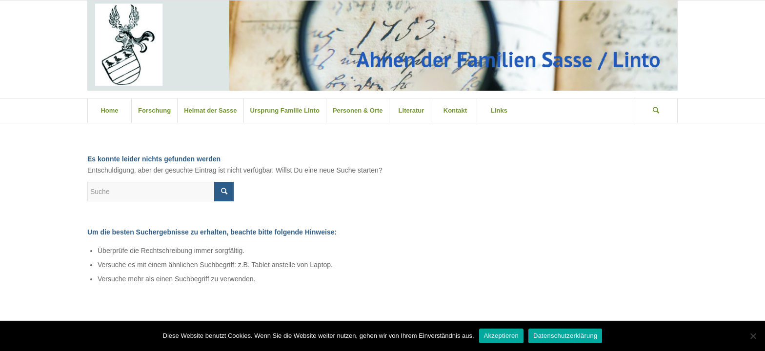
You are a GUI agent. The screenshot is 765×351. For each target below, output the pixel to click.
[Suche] (656, 110)
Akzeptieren (501, 335)
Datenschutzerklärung (565, 335)
